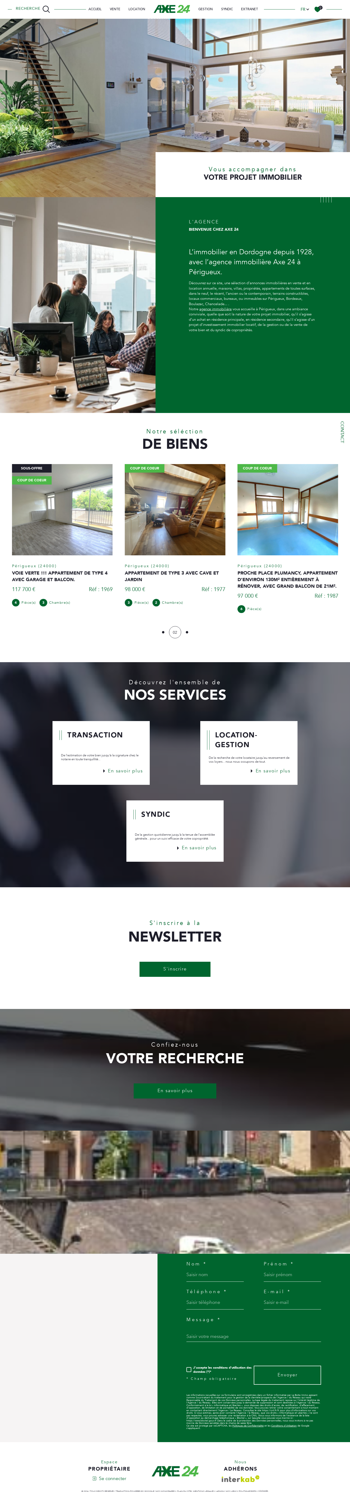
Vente (115, 9)
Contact (342, 432)
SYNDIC (227, 9)
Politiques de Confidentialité (248, 1428)
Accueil (94, 9)
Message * (203, 1322)
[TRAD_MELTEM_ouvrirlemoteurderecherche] (33, 9)
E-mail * (277, 1294)
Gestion (205, 9)
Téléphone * (206, 1294)
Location (137, 9)
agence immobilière (215, 321)
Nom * (196, 1266)
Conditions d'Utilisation (284, 1428)
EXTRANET (249, 9)
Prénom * (279, 1266)
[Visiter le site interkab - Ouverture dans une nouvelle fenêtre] (241, 1481)
